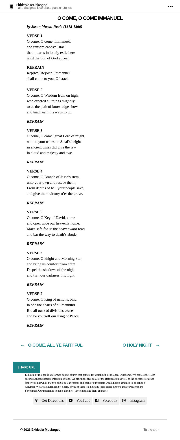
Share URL (26, 367)
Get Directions (49, 400)
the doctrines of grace (142, 378)
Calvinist (30, 386)
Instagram (133, 400)
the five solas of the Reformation (101, 378)
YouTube (79, 400)
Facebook (106, 400)
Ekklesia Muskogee (31, 5)
